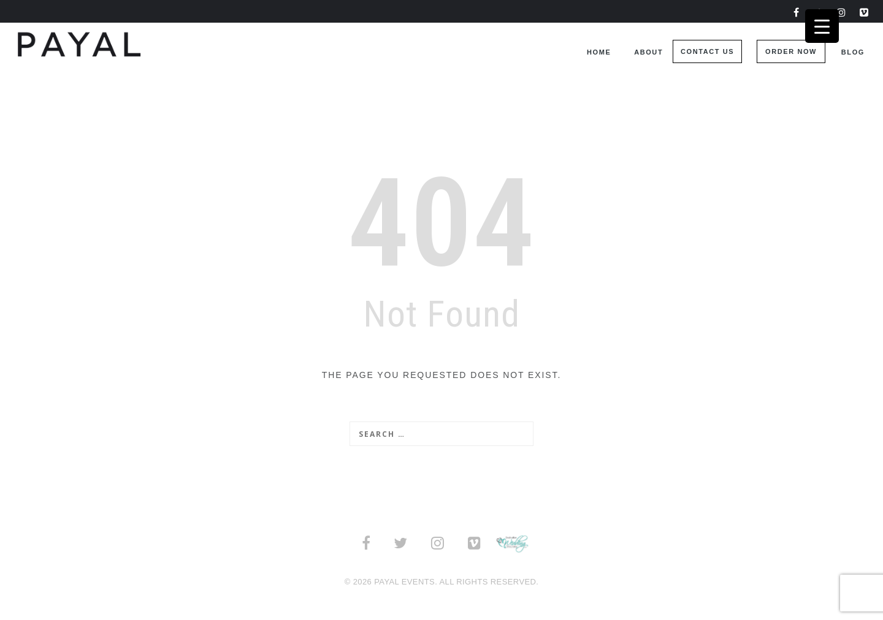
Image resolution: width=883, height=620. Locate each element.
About (648, 52)
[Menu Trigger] (822, 26)
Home (599, 52)
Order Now (791, 51)
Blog (853, 52)
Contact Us (707, 51)
